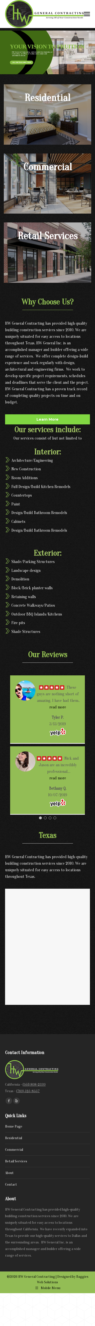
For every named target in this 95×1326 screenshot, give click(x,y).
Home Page (13, 1126)
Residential (13, 1138)
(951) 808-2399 (34, 1084)
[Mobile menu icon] (87, 14)
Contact (11, 1184)
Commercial (14, 1150)
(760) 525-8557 (28, 1091)
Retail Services (16, 1161)
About (9, 1173)
